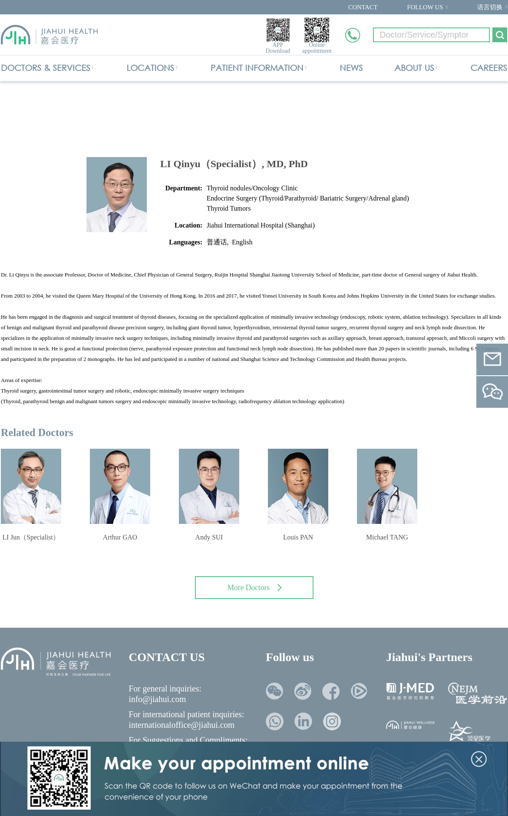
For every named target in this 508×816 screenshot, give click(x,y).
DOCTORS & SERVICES (45, 68)
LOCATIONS (150, 68)
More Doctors (254, 587)
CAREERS (488, 68)
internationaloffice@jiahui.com (182, 724)
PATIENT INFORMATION (257, 68)
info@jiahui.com (157, 699)
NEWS (351, 68)
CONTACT (363, 7)
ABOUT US (414, 68)
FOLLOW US (425, 7)
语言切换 (490, 7)
